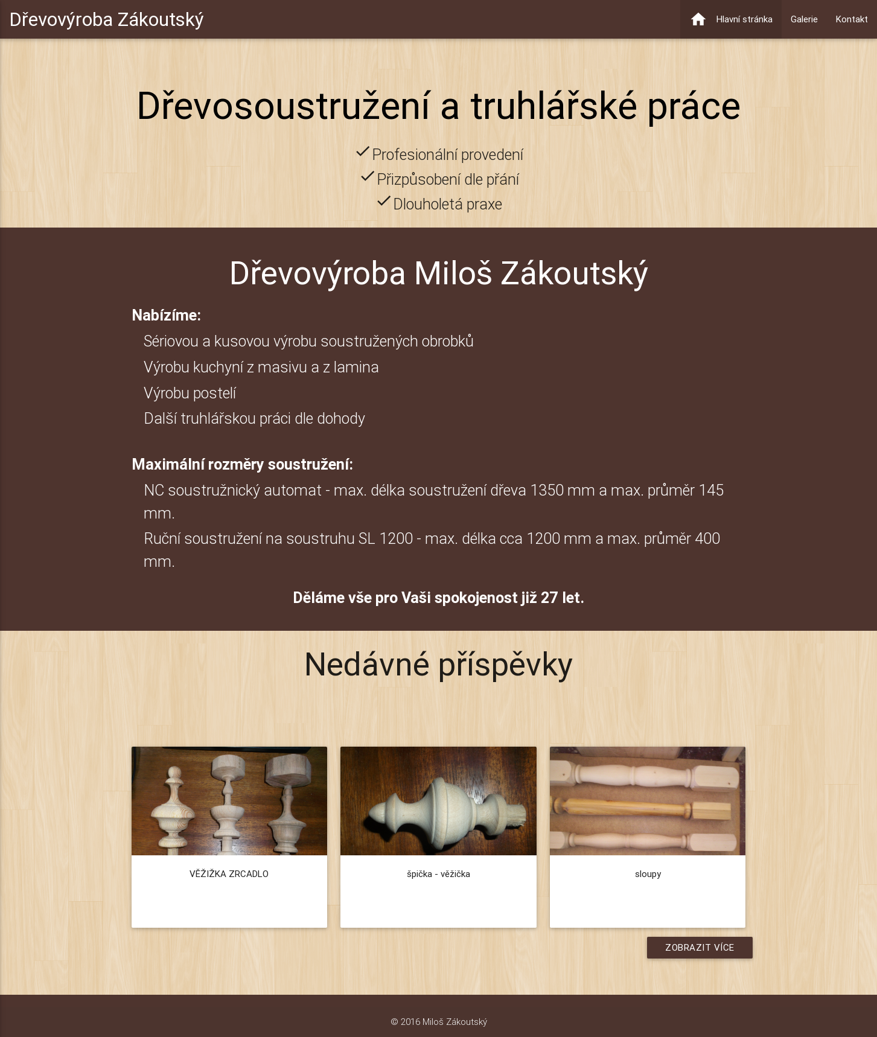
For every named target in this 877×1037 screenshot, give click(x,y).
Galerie (804, 19)
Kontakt (852, 19)
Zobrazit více (700, 947)
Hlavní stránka (731, 19)
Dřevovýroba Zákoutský (106, 19)
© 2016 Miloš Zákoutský (439, 1021)
